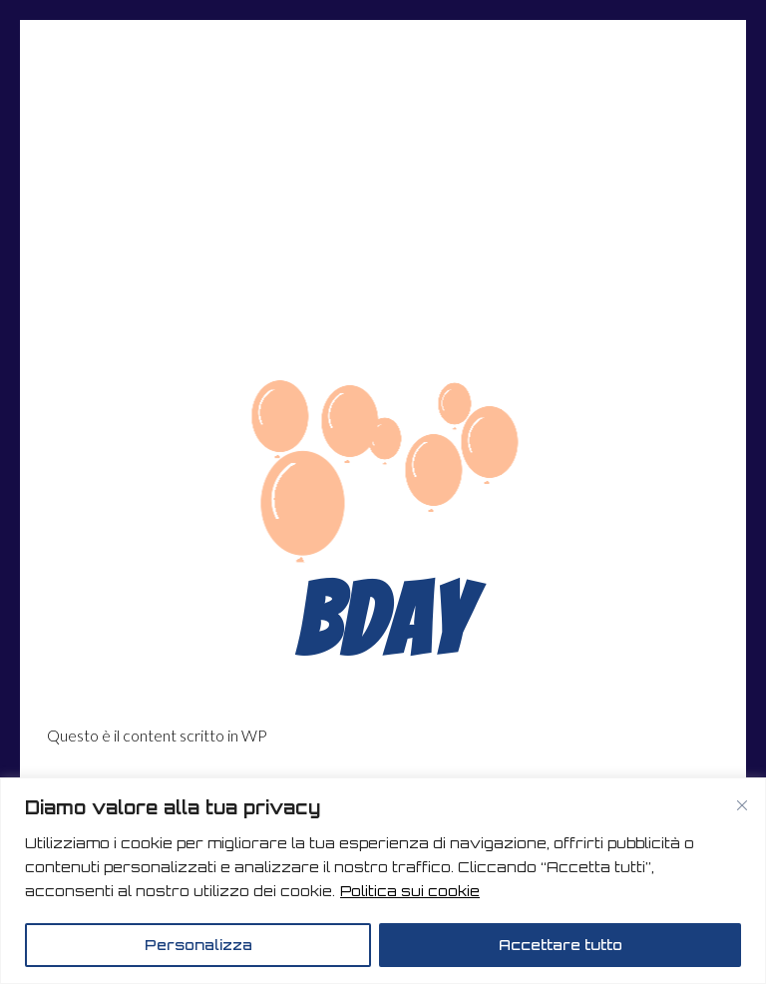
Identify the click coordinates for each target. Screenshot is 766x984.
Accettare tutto (560, 944)
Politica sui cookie (410, 890)
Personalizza (198, 944)
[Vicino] (742, 805)
